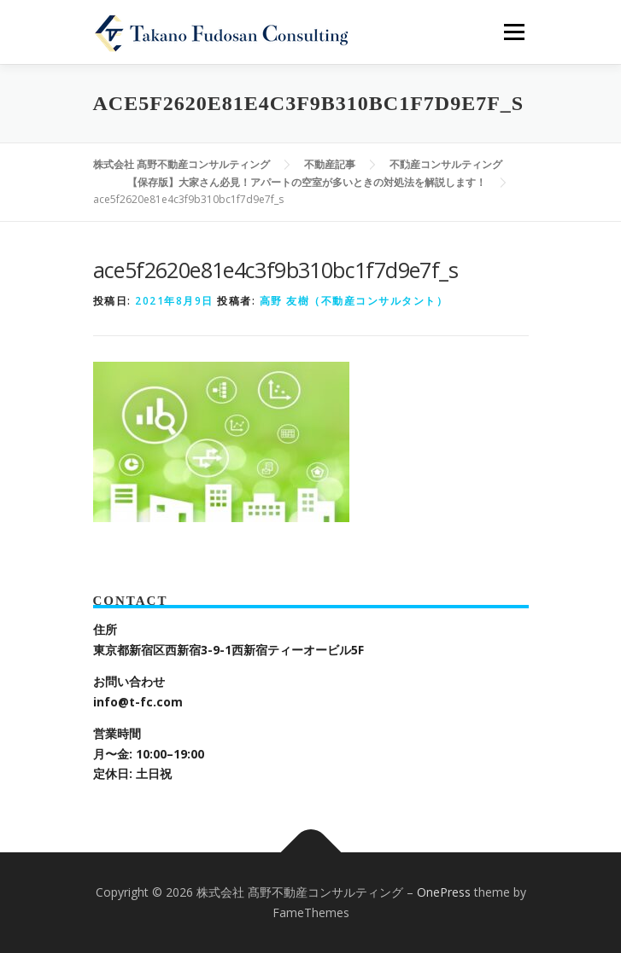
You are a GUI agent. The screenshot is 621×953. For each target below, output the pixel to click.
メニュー (514, 32)
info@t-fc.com (138, 702)
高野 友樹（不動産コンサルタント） (354, 300)
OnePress (444, 892)
